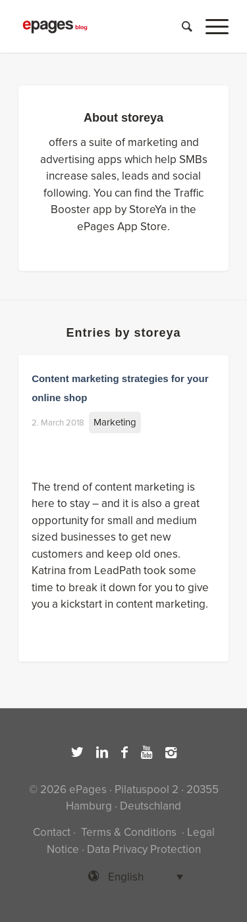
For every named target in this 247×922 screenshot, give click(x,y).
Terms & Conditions (128, 832)
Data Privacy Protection (144, 849)
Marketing (115, 422)
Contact (51, 832)
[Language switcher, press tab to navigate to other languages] (124, 876)
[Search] (180, 26)
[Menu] (210, 26)
